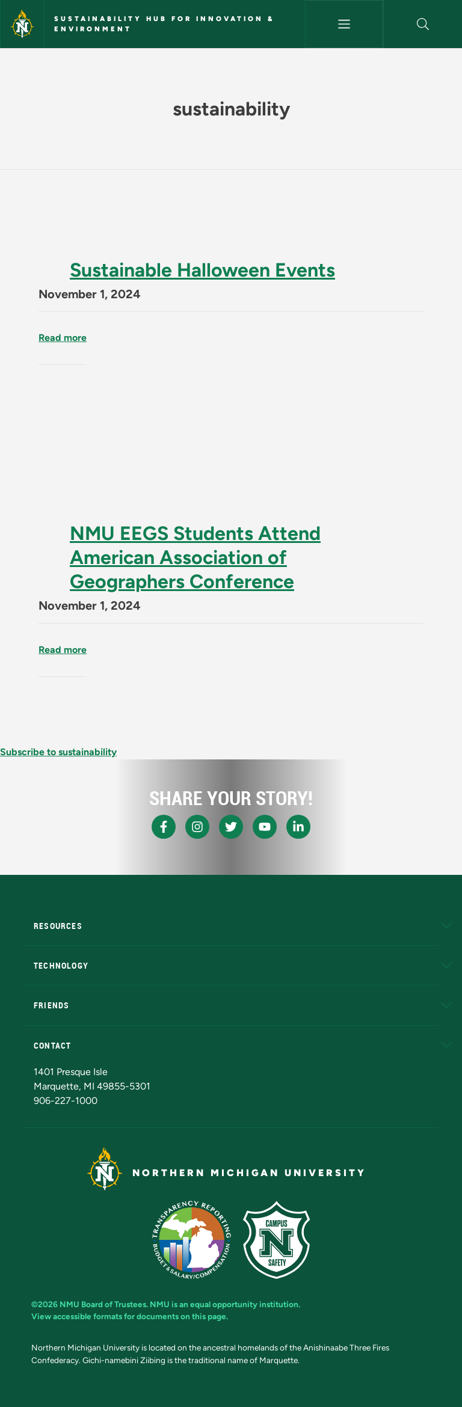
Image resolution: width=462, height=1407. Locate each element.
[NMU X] (231, 827)
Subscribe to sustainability (58, 752)
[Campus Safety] (276, 1240)
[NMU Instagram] (197, 827)
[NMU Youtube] (265, 827)
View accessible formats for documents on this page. (129, 1316)
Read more (62, 337)
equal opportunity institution (244, 1304)
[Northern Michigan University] (22, 24)
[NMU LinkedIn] (298, 827)
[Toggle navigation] (344, 24)
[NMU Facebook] (164, 827)
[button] (423, 24)
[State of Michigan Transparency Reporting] (191, 1240)
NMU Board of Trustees (103, 1304)
